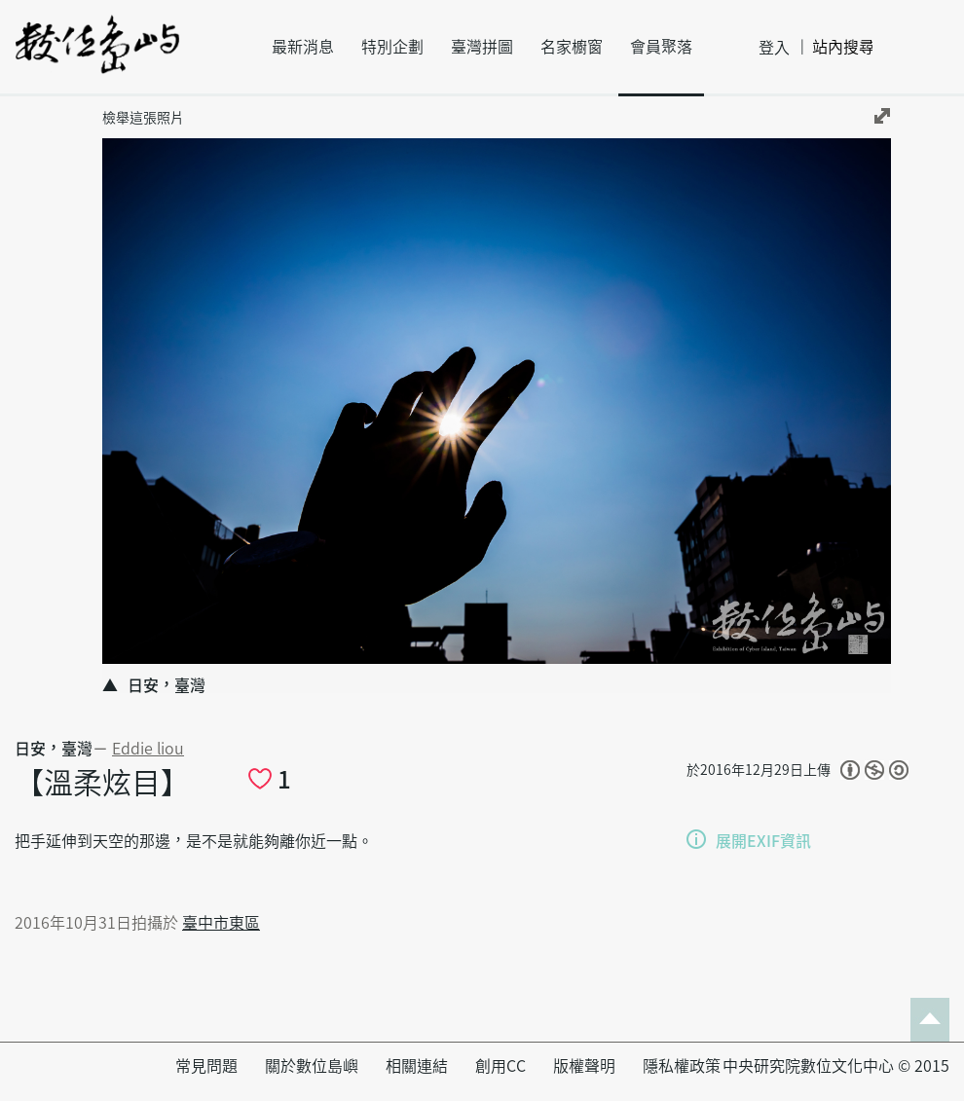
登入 (774, 47)
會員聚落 (661, 47)
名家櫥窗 (571, 47)
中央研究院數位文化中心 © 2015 (836, 1066)
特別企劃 (392, 47)
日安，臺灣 (54, 748)
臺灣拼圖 (482, 47)
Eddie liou (148, 748)
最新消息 (303, 47)
